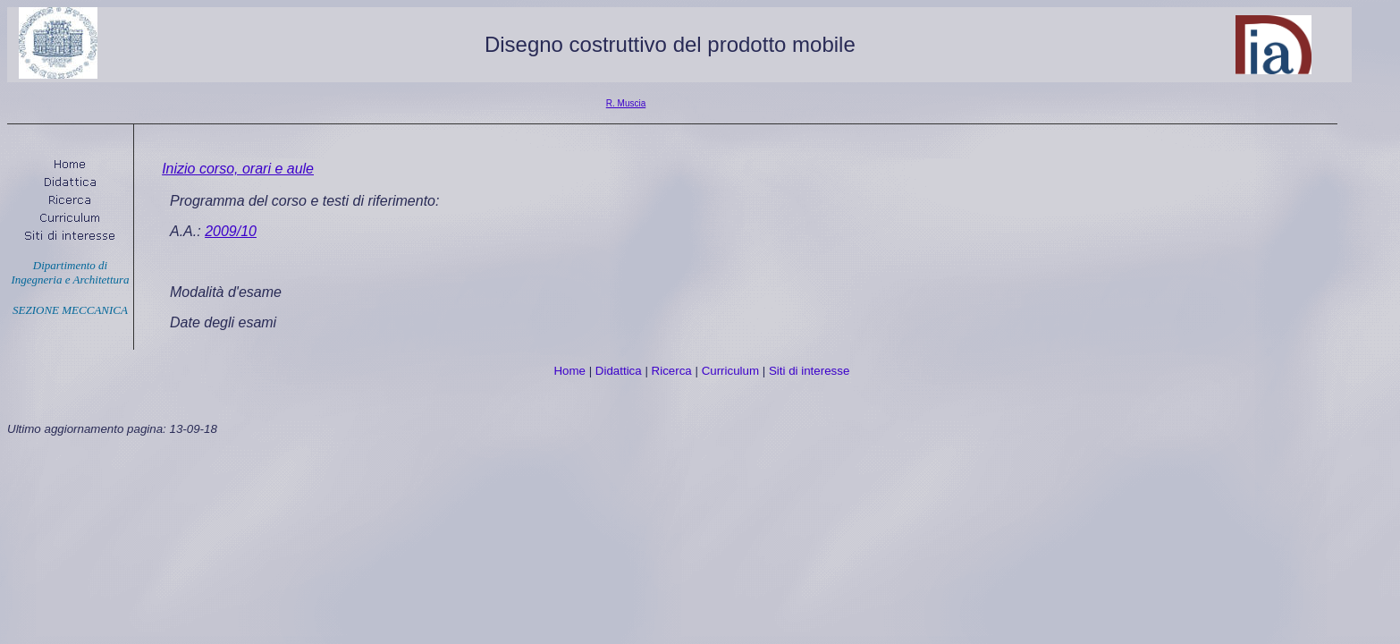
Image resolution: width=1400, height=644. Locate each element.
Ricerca (672, 370)
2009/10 (231, 231)
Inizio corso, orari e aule (238, 168)
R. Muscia (625, 103)
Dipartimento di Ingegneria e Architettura (70, 272)
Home (569, 370)
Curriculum (730, 370)
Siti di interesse (809, 370)
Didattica (618, 370)
